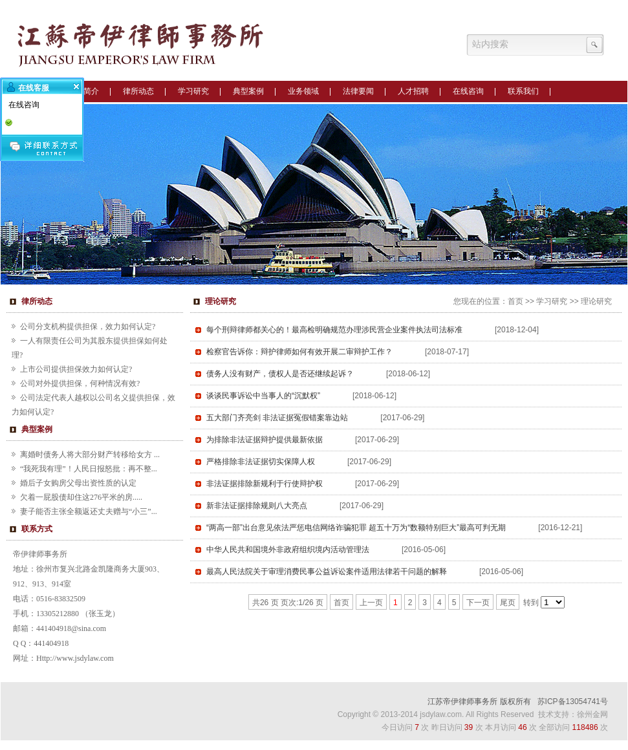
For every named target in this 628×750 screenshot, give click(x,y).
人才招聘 (413, 91)
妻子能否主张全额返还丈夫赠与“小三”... (88, 511)
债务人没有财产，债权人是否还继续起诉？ (280, 373)
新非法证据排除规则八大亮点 (256, 505)
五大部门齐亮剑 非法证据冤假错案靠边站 (277, 417)
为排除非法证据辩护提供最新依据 (264, 439)
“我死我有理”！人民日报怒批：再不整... (88, 468)
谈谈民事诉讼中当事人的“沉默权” (263, 395)
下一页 (478, 602)
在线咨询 (468, 91)
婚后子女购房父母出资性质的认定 (78, 483)
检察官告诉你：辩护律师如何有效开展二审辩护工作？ (299, 351)
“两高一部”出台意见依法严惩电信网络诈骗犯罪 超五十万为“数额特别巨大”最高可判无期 (356, 527)
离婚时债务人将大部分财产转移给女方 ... (90, 454)
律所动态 (138, 91)
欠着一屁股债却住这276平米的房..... (81, 497)
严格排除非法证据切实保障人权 (260, 461)
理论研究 (596, 301)
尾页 (507, 602)
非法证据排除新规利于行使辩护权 (264, 483)
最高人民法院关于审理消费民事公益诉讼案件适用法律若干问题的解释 (326, 571)
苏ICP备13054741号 (572, 701)
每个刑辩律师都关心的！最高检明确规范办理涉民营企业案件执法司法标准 (334, 329)
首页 (515, 301)
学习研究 (193, 91)
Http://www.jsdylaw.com (75, 658)
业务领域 (303, 91)
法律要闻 (358, 91)
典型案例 (248, 91)
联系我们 (523, 91)
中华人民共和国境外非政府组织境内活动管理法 (287, 549)
